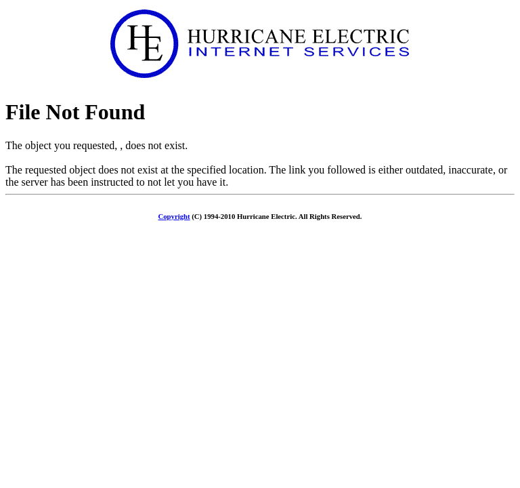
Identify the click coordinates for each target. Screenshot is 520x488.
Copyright (174, 216)
